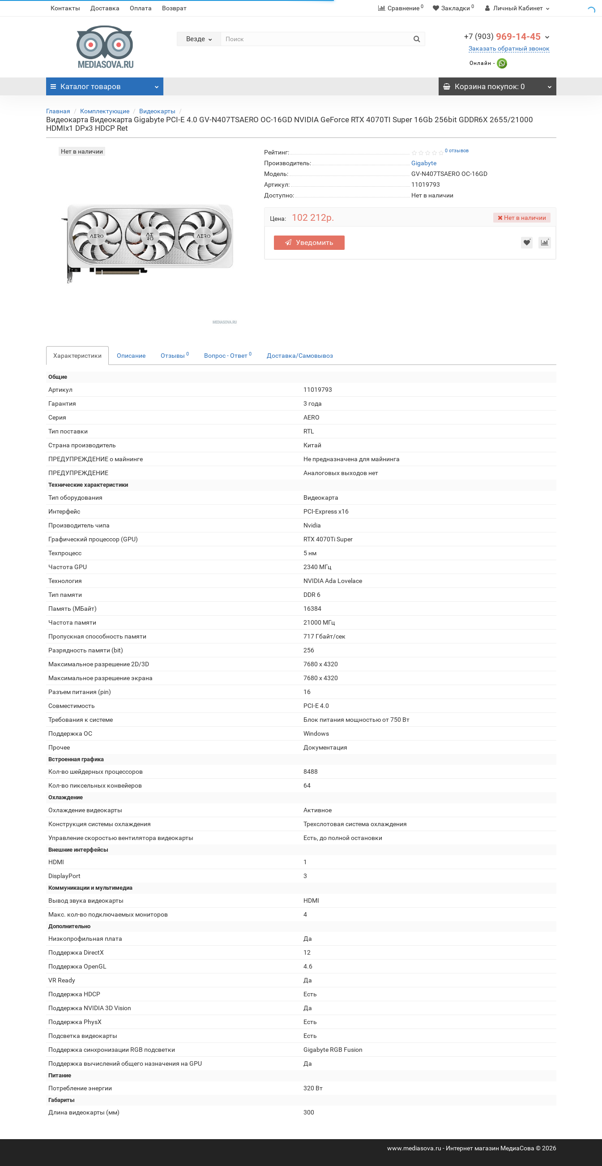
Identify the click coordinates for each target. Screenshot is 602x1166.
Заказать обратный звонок (509, 48)
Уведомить (309, 242)
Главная (58, 111)
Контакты (65, 8)
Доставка (105, 8)
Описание (131, 355)
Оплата (141, 8)
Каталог (105, 84)
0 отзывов (457, 151)
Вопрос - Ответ (228, 355)
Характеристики (77, 355)
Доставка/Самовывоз (300, 355)
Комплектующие (104, 111)
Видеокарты (157, 111)
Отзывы (175, 355)
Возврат (174, 8)
